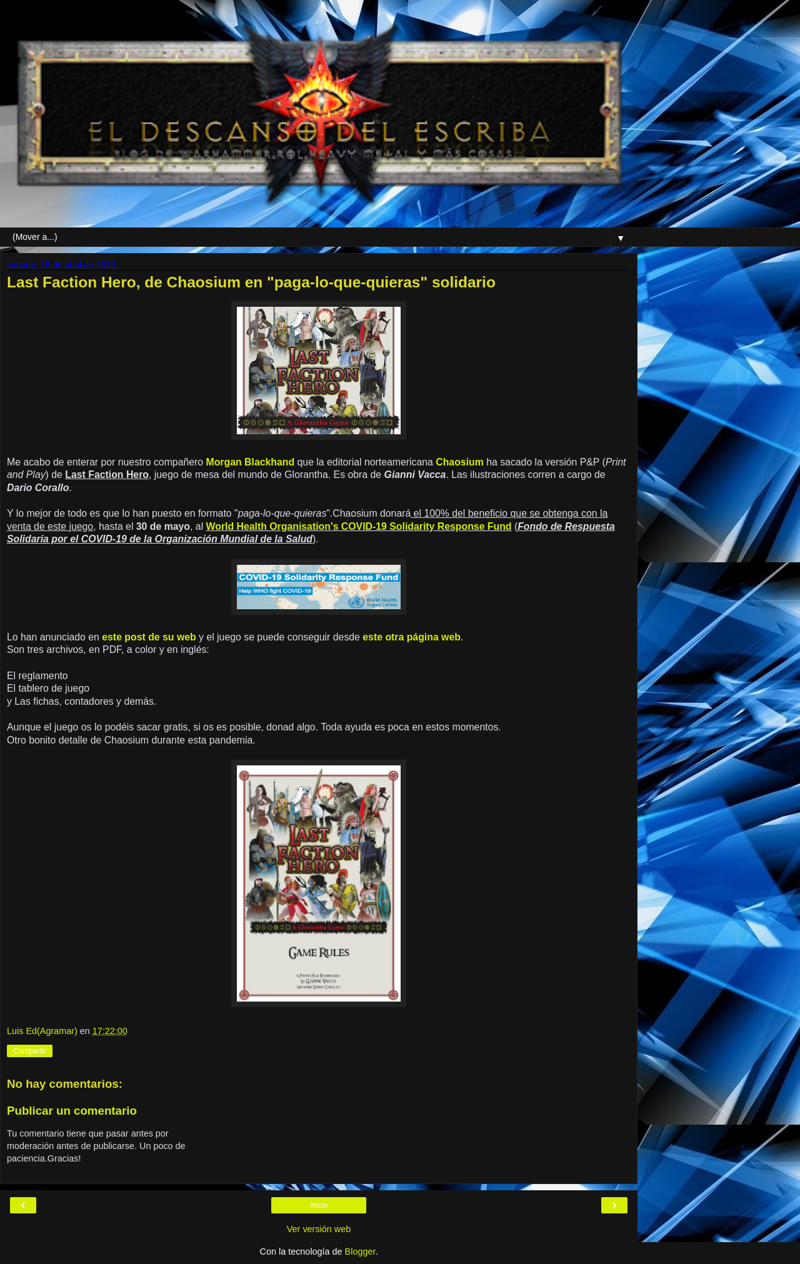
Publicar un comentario (72, 1110)
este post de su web (149, 637)
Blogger (360, 1252)
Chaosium (460, 462)
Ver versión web (319, 1229)
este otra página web (411, 637)
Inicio (319, 1205)
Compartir (29, 1051)
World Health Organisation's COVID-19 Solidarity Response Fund (359, 526)
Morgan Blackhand (250, 462)
